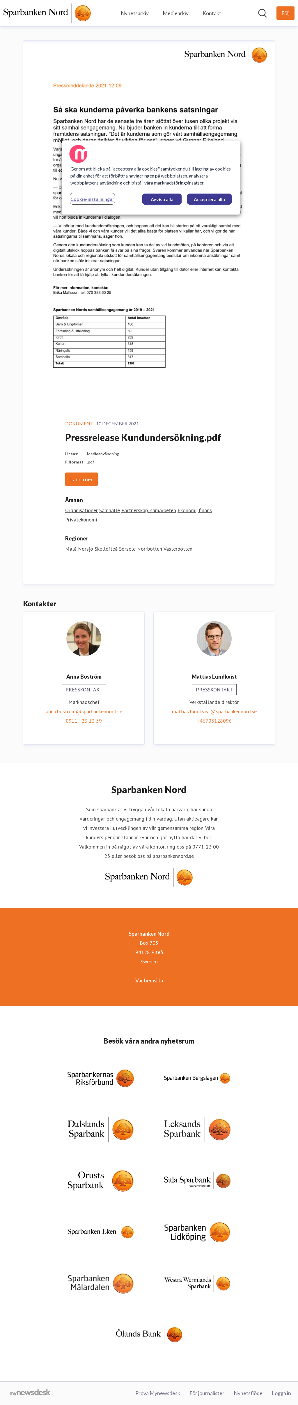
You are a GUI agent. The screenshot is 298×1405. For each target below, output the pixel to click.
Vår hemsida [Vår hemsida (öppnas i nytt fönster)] (149, 980)
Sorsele (127, 548)
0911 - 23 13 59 (84, 720)
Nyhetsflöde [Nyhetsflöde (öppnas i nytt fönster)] (248, 1393)
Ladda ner (81, 479)
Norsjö (85, 548)
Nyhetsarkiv (135, 13)
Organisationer (81, 510)
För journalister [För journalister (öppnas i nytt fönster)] (206, 1393)
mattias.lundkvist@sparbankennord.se (214, 711)
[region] (151, 177)
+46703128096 (214, 720)
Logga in (281, 1393)
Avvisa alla (162, 199)
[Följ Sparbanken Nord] (285, 13)
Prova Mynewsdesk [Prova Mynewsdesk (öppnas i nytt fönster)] (157, 1393)
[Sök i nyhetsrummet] (262, 13)
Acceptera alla (209, 199)
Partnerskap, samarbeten (148, 510)
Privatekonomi (81, 519)
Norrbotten (149, 548)
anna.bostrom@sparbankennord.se (84, 711)
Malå (71, 548)
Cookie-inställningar (92, 199)
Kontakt (212, 13)
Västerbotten (178, 548)
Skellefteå (106, 548)
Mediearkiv (176, 13)
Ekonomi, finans (195, 510)
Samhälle (109, 510)
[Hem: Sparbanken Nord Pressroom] (47, 13)
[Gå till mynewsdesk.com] (30, 1393)
